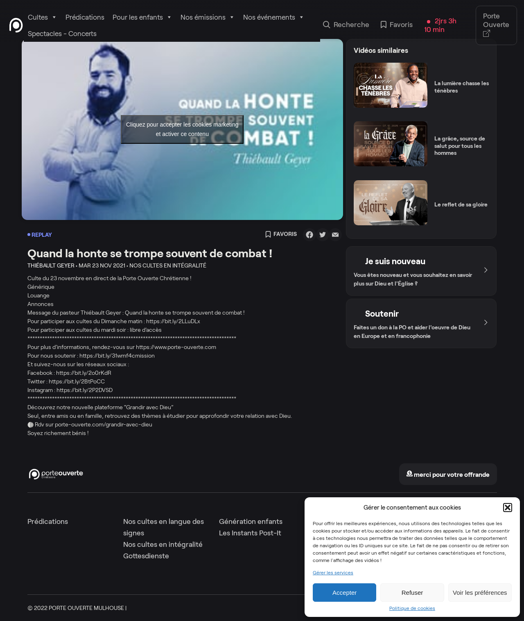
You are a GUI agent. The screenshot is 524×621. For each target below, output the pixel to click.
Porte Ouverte (496, 25)
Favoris (397, 25)
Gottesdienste (146, 556)
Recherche (346, 25)
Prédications (85, 17)
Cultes (42, 17)
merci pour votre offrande (448, 474)
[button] (508, 507)
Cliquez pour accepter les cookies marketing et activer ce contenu (182, 129)
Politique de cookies (412, 608)
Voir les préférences (480, 592)
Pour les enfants (142, 17)
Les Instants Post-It (250, 533)
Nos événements (274, 17)
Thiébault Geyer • (52, 265)
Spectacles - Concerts (62, 33)
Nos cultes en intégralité (163, 544)
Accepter (344, 592)
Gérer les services (333, 572)
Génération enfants (250, 521)
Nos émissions (208, 17)
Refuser (412, 592)
